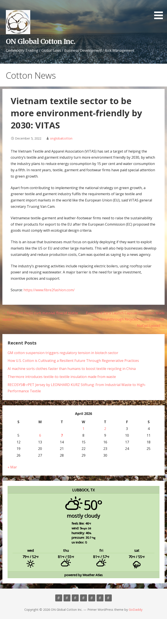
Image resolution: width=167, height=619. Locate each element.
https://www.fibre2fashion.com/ (49, 290)
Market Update (108, 597)
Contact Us (91, 597)
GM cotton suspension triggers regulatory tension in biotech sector (63, 352)
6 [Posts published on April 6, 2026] (40, 435)
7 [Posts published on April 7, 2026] (62, 435)
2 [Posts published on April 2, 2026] (105, 428)
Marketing (83, 597)
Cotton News (100, 597)
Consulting (75, 597)
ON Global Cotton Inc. (40, 41)
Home (58, 597)
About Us (66, 597)
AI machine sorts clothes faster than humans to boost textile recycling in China (72, 368)
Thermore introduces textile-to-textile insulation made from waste (62, 376)
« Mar (12, 467)
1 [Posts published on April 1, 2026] (83, 428)
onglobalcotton (61, 138)
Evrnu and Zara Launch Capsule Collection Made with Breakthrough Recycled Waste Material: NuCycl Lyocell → (125, 319)
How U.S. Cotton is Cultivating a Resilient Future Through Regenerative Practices (73, 360)
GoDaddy (135, 609)
